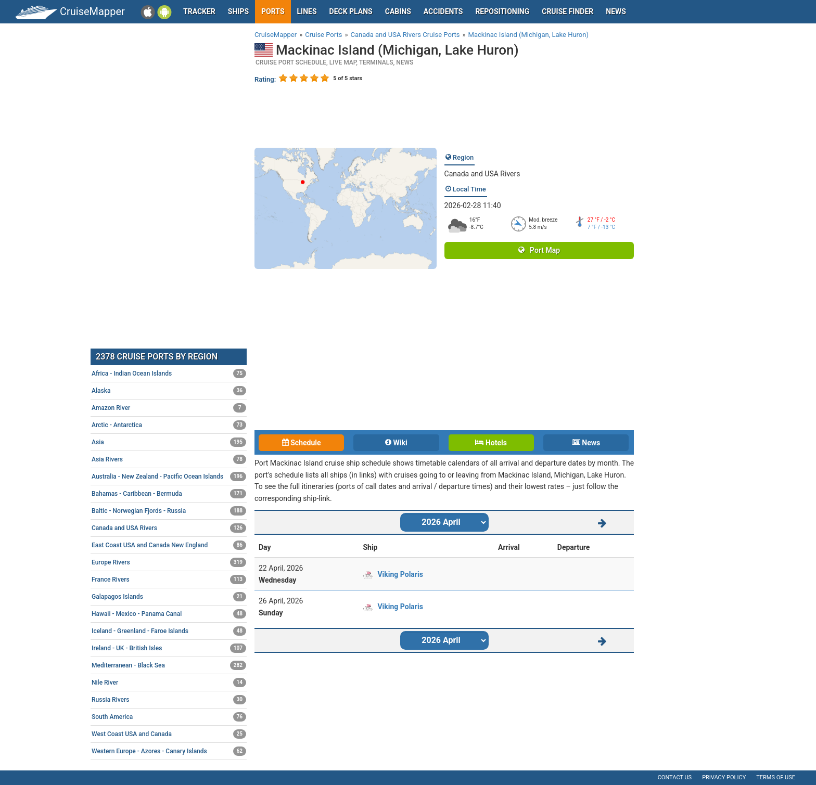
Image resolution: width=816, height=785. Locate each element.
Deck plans (351, 11)
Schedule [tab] (301, 443)
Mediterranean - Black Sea (169, 665)
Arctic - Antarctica (169, 425)
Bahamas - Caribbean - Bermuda (169, 493)
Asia (169, 442)
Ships (238, 11)
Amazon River (169, 408)
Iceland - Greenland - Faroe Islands (169, 631)
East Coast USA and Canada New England (169, 545)
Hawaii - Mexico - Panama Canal (169, 614)
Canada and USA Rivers (482, 174)
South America (169, 717)
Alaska (169, 390)
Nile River (169, 682)
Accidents (443, 11)
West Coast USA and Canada (169, 734)
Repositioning (502, 11)
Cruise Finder (567, 11)
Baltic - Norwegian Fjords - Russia (169, 511)
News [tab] (586, 443)
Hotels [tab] (490, 443)
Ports (272, 11)
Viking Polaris (400, 574)
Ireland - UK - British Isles (169, 648)
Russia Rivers (169, 699)
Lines (307, 11)
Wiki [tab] (396, 443)
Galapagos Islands (169, 596)
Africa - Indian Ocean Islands (169, 373)
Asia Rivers (169, 459)
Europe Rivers (169, 562)
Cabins (398, 11)
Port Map (539, 250)
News (616, 11)
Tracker (199, 11)
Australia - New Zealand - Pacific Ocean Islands (169, 476)
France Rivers (169, 579)
